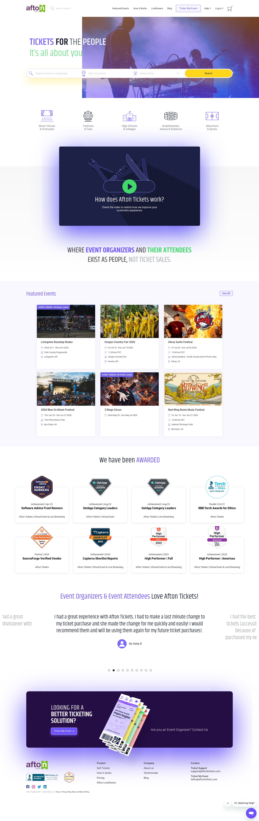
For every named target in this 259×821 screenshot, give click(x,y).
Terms (58, 809)
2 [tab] (114, 688)
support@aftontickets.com (205, 788)
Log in (218, 8)
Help (206, 8)
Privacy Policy (67, 809)
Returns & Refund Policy (80, 809)
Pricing (100, 795)
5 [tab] (128, 688)
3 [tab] (118, 688)
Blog (169, 8)
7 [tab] (137, 688)
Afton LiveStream (106, 800)
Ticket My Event (188, 8)
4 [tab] (123, 688)
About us (149, 785)
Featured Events (121, 8)
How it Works (140, 8)
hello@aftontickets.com (204, 797)
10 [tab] (151, 688)
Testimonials (151, 790)
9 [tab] (146, 688)
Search (208, 73)
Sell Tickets (103, 785)
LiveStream (157, 8)
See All (226, 293)
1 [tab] (109, 688)
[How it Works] (129, 186)
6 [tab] (132, 688)
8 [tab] (141, 688)
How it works (104, 790)
